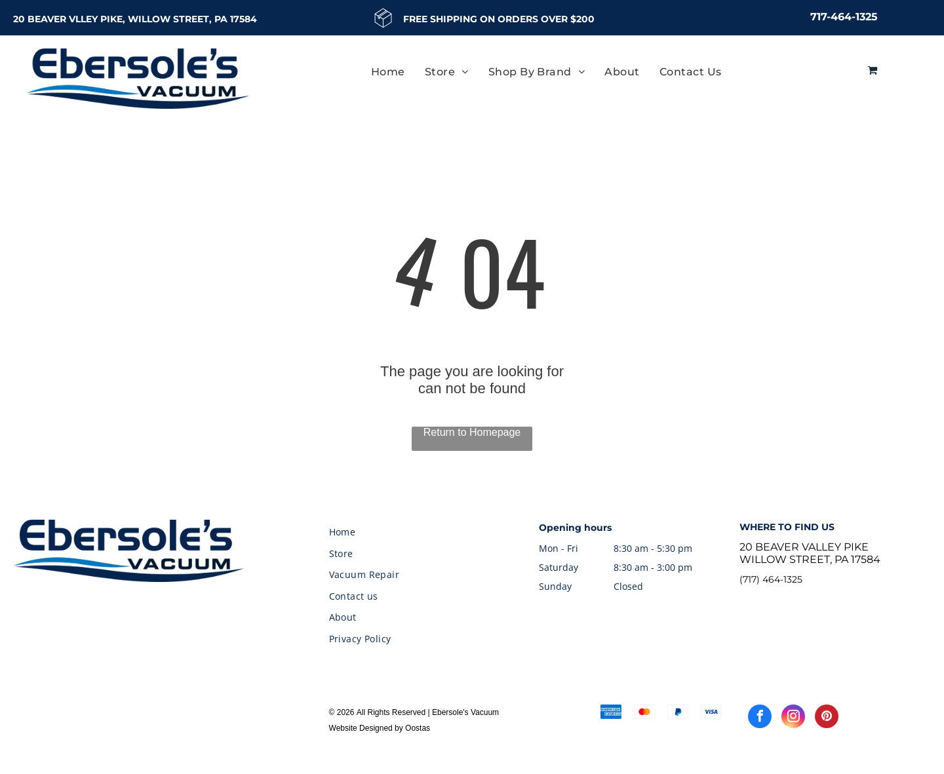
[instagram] (793, 718)
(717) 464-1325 (770, 579)
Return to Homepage (472, 432)
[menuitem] (388, 71)
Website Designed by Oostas (380, 728)
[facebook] (760, 718)
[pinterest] (826, 718)
